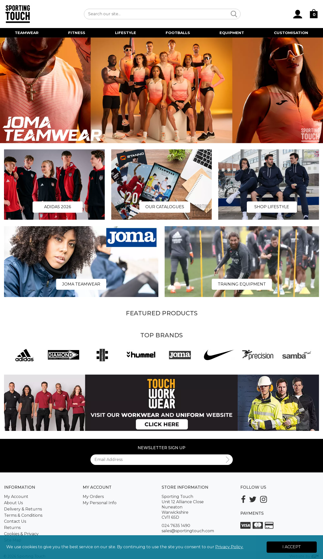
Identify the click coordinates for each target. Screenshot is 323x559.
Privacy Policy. (229, 546)
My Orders (93, 496)
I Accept (291, 546)
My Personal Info (100, 502)
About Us (13, 502)
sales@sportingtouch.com (188, 530)
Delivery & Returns (23, 509)
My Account (16, 496)
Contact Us (15, 521)
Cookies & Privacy (21, 533)
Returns (12, 527)
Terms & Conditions (23, 515)
